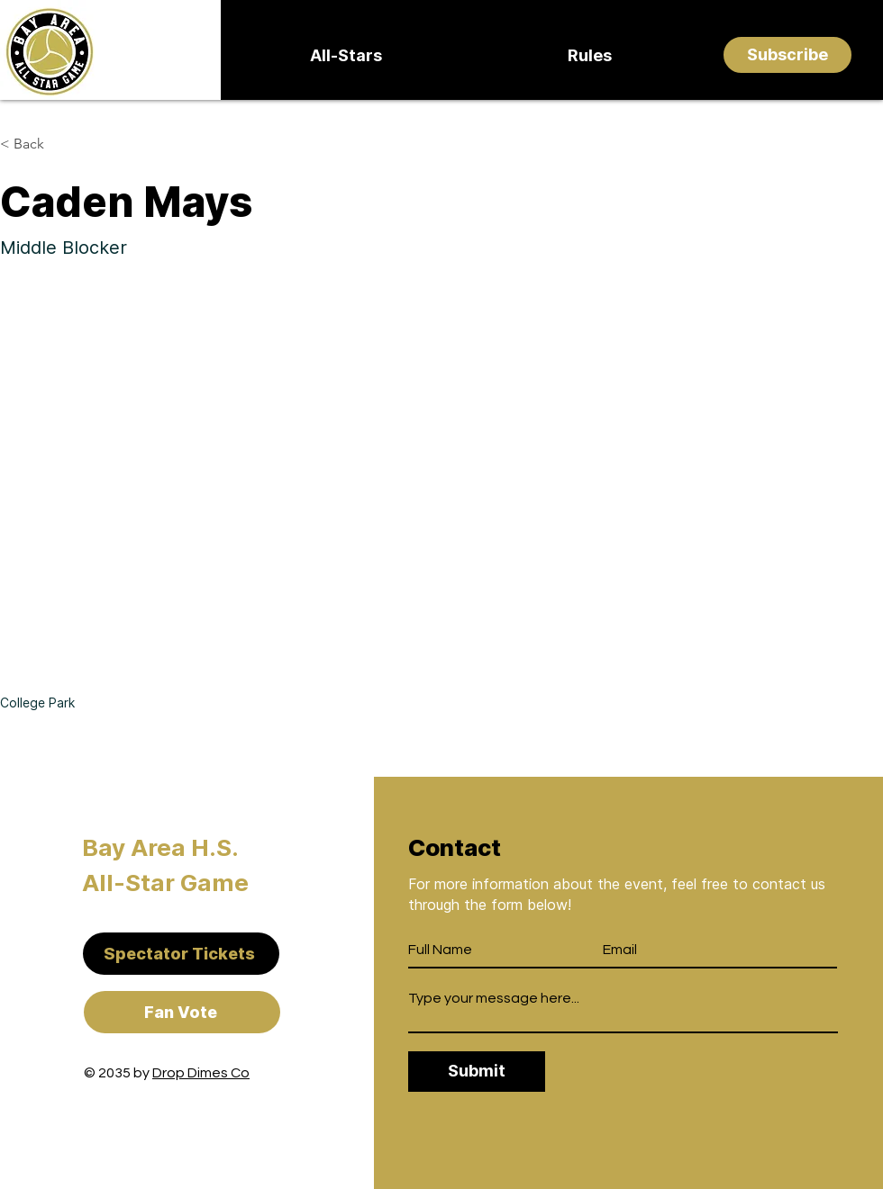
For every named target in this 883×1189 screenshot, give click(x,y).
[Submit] (476, 1071)
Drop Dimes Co (201, 1073)
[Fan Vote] (182, 1012)
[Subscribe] (787, 55)
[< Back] (35, 144)
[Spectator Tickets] (181, 953)
